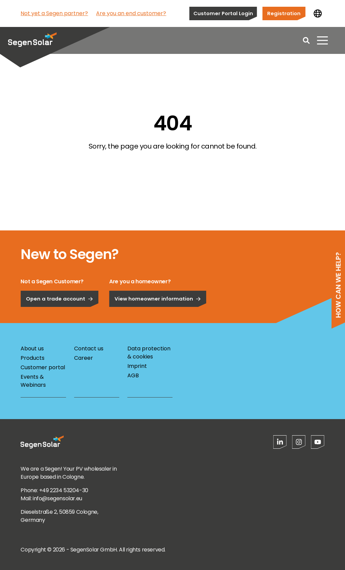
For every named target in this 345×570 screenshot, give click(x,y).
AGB (133, 375)
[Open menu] (322, 40)
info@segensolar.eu (57, 498)
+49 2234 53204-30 (63, 490)
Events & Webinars (33, 381)
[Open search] (306, 40)
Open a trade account (59, 317)
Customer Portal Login (223, 13)
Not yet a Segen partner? (54, 13)
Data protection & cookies (148, 352)
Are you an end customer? (131, 13)
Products (32, 358)
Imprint (137, 366)
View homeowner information (158, 317)
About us (32, 348)
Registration (284, 13)
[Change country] (317, 13)
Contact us (88, 348)
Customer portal (43, 367)
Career (83, 358)
